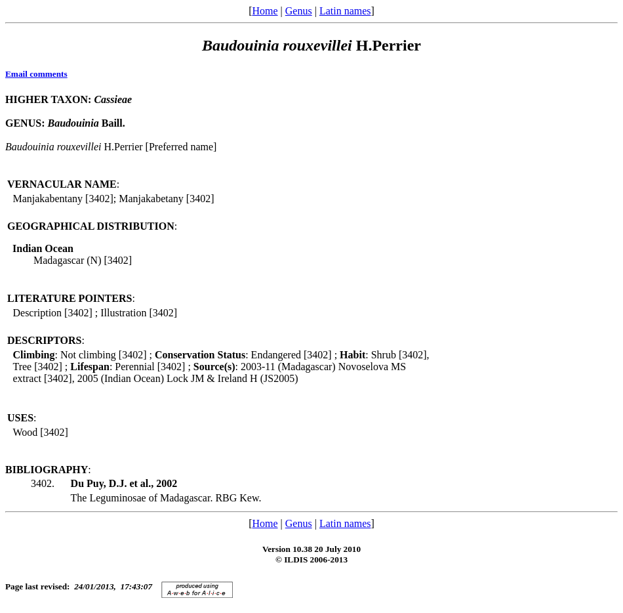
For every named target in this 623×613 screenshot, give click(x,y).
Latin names (345, 10)
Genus (298, 10)
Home (264, 10)
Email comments (36, 74)
